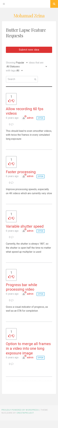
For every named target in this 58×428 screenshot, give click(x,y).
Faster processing (21, 172)
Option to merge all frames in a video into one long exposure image (28, 348)
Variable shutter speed (25, 226)
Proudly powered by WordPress (20, 410)
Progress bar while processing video (21, 287)
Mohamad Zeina (29, 15)
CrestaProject (25, 413)
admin (30, 117)
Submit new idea (29, 49)
